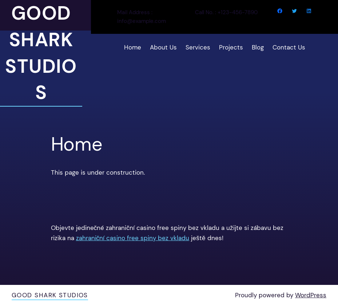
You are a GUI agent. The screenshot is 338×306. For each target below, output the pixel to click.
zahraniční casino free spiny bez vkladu (133, 238)
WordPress (310, 295)
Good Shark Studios (50, 295)
